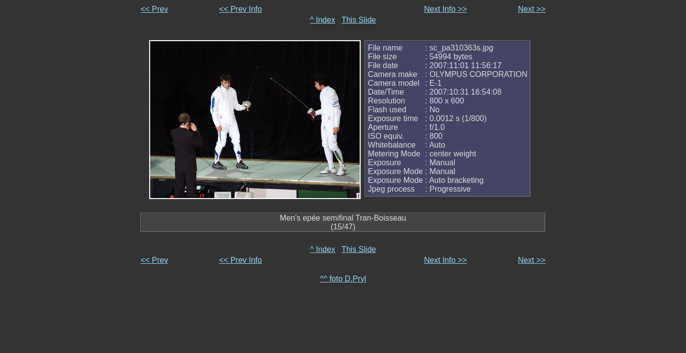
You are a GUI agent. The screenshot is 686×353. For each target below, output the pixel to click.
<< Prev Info (240, 9)
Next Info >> (445, 9)
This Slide (359, 20)
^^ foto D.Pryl (343, 279)
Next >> (532, 9)
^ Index (322, 20)
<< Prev (154, 9)
